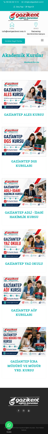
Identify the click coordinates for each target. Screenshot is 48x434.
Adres (36, 28)
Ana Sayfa (6, 62)
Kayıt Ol (29, 7)
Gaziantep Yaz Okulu (24, 264)
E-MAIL (12, 28)
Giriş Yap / (19, 7)
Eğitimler (17, 62)
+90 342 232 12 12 (11, 2)
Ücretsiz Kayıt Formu (13, 41)
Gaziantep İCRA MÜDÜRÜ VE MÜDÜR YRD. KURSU (24, 365)
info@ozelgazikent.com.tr (33, 2)
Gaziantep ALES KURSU (24, 115)
